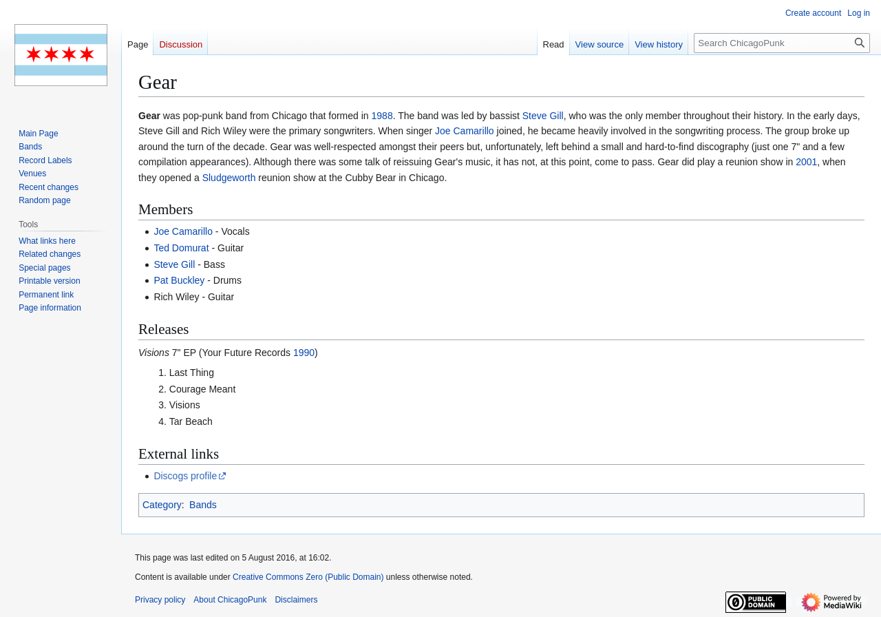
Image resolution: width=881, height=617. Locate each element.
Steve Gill (543, 115)
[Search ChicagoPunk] (782, 43)
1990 (304, 352)
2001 (806, 161)
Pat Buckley (178, 280)
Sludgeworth (229, 177)
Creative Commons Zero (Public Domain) (308, 577)
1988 (382, 115)
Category (162, 504)
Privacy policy (160, 600)
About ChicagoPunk (229, 600)
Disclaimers (296, 600)
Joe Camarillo (464, 130)
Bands (203, 504)
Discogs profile (185, 475)
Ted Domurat (181, 247)
